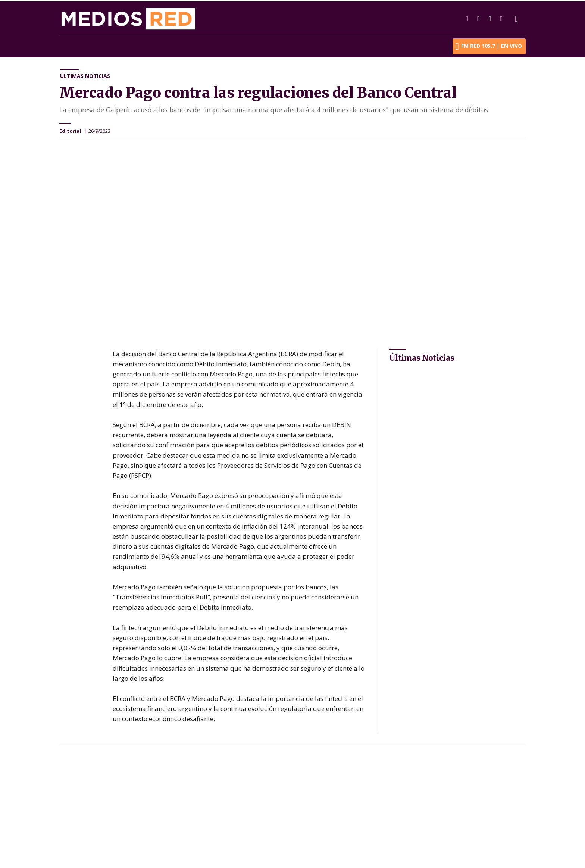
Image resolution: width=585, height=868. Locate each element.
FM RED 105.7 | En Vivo (489, 45)
